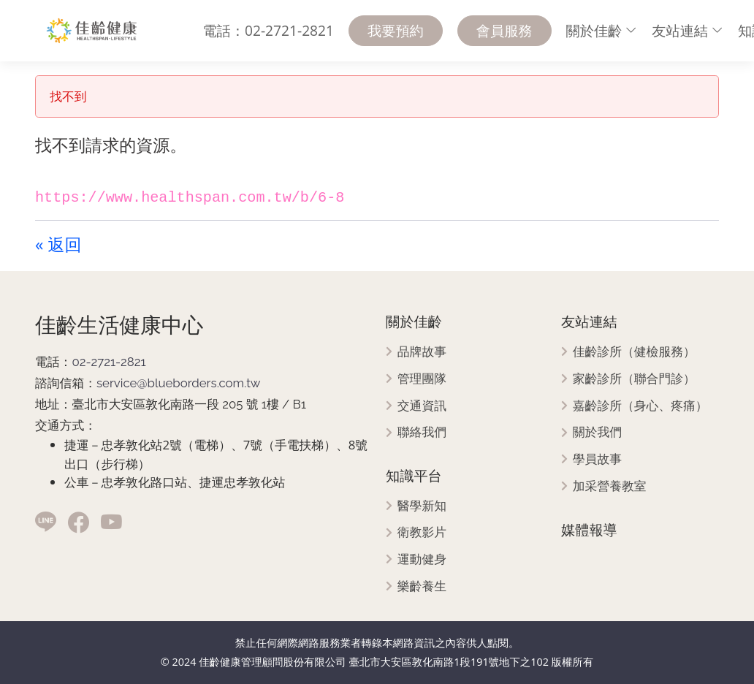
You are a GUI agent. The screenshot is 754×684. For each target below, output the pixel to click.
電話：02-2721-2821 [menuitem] (268, 30)
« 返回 (58, 244)
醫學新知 (421, 506)
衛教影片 (421, 532)
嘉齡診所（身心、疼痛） (640, 406)
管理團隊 (421, 379)
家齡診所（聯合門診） (634, 379)
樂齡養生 (421, 586)
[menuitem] (602, 31)
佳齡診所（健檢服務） (634, 352)
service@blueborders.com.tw (178, 383)
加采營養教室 (610, 486)
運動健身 (421, 559)
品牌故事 (421, 352)
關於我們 (597, 432)
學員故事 (597, 459)
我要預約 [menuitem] (396, 30)
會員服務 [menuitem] (504, 30)
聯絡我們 (421, 432)
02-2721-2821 (108, 361)
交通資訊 (421, 406)
